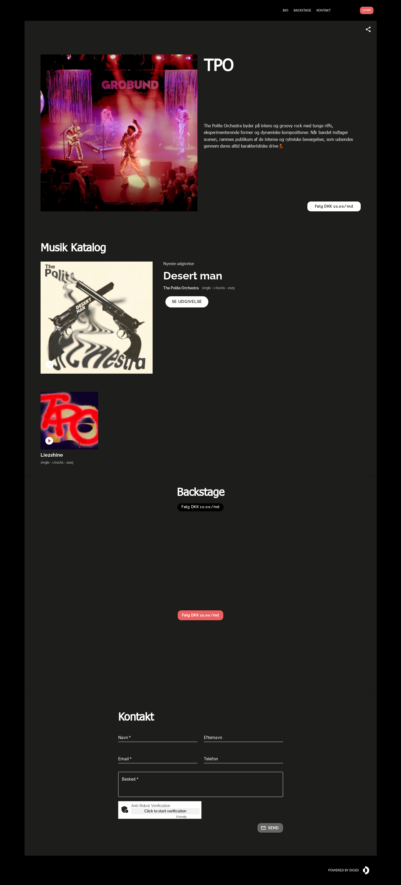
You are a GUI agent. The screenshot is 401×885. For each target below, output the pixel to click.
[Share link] (368, 29)
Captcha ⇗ (188, 816)
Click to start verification (165, 811)
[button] (186, 301)
